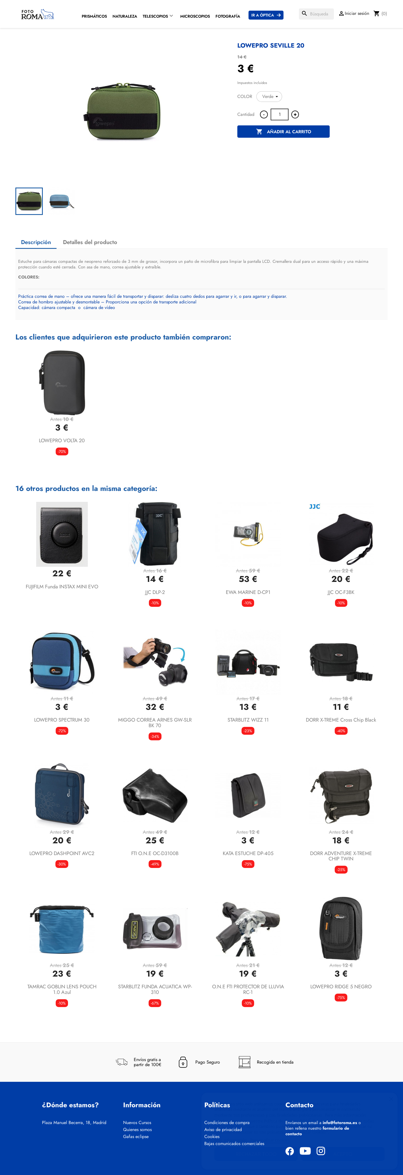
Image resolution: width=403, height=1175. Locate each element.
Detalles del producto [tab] (90, 242)
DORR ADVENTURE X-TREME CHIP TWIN (341, 856)
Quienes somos (137, 1129)
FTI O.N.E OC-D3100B (155, 853)
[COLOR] (269, 96)
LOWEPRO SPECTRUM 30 (62, 720)
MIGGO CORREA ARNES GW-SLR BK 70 (155, 722)
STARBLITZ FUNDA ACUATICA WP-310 (155, 989)
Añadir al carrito (283, 131)
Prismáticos (94, 16)
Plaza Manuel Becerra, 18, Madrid (74, 1122)
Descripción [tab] (36, 242)
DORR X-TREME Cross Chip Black (341, 720)
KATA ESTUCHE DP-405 (248, 853)
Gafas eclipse (136, 1136)
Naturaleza (125, 16)
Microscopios (195, 16)
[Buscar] (316, 14)
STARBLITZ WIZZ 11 (248, 720)
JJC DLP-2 (155, 592)
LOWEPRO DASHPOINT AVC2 (61, 853)
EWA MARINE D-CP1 (248, 592)
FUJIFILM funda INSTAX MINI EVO (62, 586)
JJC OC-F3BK (341, 592)
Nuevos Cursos (137, 1122)
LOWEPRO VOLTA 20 (62, 440)
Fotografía (227, 16)
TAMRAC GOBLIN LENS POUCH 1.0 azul (62, 989)
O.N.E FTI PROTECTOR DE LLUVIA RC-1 (248, 989)
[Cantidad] (280, 114)
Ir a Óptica (262, 15)
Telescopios (155, 16)
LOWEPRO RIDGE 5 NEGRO (341, 986)
